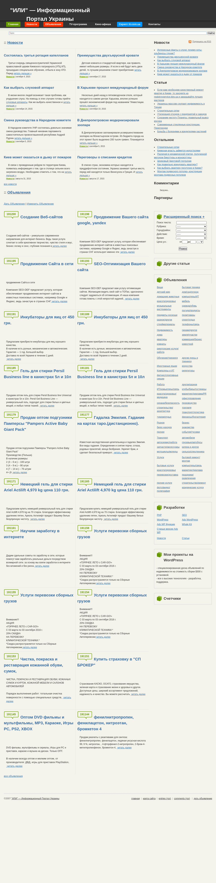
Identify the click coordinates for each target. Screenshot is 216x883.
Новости (15, 42)
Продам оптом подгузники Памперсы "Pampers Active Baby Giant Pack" (38, 423)
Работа (161, 384)
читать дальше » (23, 73)
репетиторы (188, 370)
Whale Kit (187, 524)
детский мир (163, 292)
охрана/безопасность (168, 403)
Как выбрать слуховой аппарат (29, 87)
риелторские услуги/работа (168, 350)
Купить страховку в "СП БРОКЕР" (109, 662)
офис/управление (191, 398)
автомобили (188, 437)
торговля (186, 407)
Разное (161, 422)
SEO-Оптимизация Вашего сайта (111, 266)
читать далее (59, 246)
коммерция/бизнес (192, 339)
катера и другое (190, 447)
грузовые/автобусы (192, 442)
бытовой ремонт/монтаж (191, 459)
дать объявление (203, 798)
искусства (187, 366)
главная (135, 798)
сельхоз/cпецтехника (193, 451)
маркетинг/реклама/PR (194, 393)
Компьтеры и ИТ (165, 370)
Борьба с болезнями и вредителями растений (181, 131)
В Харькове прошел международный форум (112, 87)
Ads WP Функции (166, 524)
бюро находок (164, 427)
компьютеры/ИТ (190, 296)
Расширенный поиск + (184, 217)
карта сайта (149, 798)
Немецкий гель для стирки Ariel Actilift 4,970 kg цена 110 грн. (38, 487)
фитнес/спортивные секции (167, 377)
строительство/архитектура (165, 409)
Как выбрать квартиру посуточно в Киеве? (179, 168)
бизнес (185, 422)
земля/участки (189, 334)
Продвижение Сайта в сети (46, 263)
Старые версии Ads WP (167, 531)
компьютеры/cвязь (192, 465)
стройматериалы (166, 324)
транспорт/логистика (193, 412)
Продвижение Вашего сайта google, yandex (113, 220)
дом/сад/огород (190, 292)
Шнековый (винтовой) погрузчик (174, 161)
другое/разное (189, 384)
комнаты (161, 344)
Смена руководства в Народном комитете (37, 120)
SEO (184, 515)
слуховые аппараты (16, 102)
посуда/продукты (191, 310)
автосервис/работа (167, 442)
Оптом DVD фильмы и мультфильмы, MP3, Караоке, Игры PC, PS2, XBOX (38, 723)
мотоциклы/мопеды (167, 451)
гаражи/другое (189, 330)
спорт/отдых (188, 319)
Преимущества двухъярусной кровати (108, 55)
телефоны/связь (190, 324)
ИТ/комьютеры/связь (168, 389)
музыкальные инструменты (164, 307)
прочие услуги (164, 483)
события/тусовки (191, 432)
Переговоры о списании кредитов (104, 157)
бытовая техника (191, 287)
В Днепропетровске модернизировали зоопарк (182, 70)
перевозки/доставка (167, 474)
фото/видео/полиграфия (163, 489)
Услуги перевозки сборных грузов (112, 534)
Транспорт (162, 437)
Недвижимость (165, 330)
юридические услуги (193, 487)
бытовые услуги (165, 465)
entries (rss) (165, 798)
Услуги (160, 457)
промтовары (188, 315)
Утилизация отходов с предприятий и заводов (182, 114)
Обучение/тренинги (167, 358)
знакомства (188, 427)
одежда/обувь (189, 305)
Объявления (18, 192)
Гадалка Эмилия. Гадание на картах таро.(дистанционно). (111, 420)
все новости (10, 184)
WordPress (162, 519)
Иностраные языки (167, 366)
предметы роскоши (167, 315)
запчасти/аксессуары (168, 447)
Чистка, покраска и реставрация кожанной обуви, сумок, (33, 665)
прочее (160, 432)
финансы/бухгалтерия (194, 417)
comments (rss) (182, 798)
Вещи (160, 287)
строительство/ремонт (194, 483)
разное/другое (164, 319)
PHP (159, 515)
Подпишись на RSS (201, 41)
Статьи (185, 538)
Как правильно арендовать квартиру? (177, 164)
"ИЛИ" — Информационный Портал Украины (50, 12)
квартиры (162, 339)
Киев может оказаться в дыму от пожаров (37, 157)
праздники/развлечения (189, 476)
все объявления (13, 776)
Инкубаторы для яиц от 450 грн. (39, 320)
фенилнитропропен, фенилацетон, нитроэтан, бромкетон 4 (105, 723)
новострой (187, 344)
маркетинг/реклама (192, 470)
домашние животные (168, 296)
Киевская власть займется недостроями (178, 150)
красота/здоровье (166, 301)
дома (159, 334)
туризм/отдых (164, 417)
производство (189, 403)
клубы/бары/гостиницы (194, 389)
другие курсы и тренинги (190, 360)
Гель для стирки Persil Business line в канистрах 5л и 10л (37, 374)
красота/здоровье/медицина (166, 395)
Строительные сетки (168, 110)
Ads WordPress (190, 519)
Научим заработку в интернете (31, 534)
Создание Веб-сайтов (41, 217)
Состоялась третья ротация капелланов (36, 55)
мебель (186, 301)
